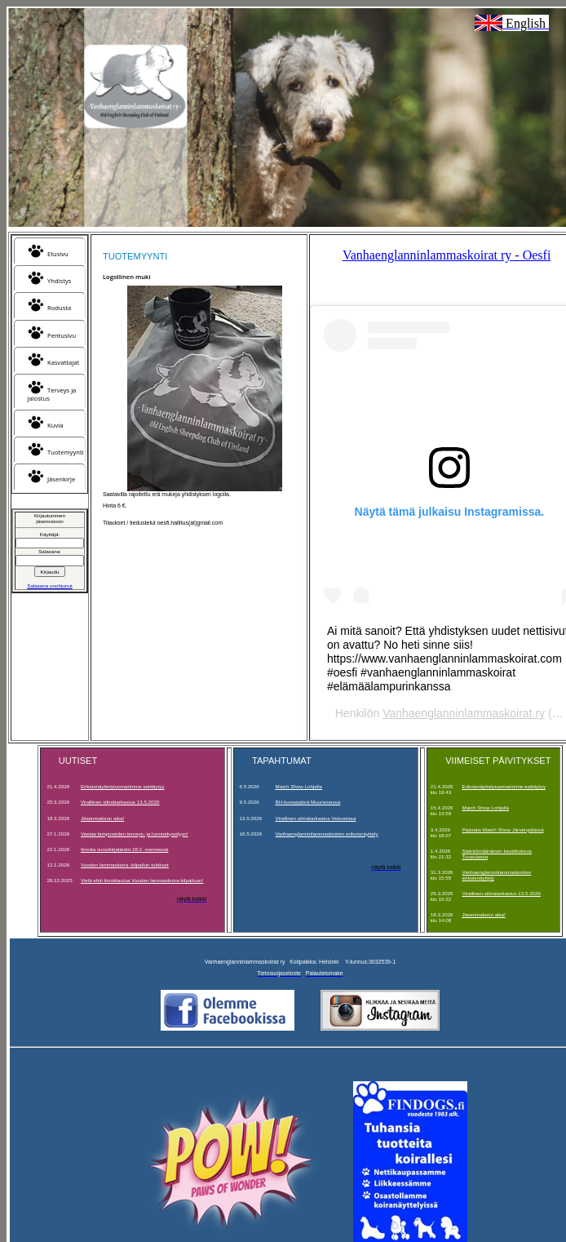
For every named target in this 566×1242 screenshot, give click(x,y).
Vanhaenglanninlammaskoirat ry (463, 713)
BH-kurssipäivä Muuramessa (307, 802)
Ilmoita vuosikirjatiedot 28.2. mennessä (124, 849)
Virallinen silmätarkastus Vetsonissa (315, 818)
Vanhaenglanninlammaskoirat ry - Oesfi (447, 255)
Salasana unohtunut (49, 585)
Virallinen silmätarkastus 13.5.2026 (120, 802)
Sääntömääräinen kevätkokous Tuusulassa (497, 853)
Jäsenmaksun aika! (102, 818)
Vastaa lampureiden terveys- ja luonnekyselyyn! (134, 833)
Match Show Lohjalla (298, 786)
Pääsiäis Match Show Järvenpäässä (502, 829)
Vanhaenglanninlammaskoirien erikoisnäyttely (326, 833)
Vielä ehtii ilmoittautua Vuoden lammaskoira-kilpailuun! (142, 880)
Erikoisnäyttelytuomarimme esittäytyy (123, 786)
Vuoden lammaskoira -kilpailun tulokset (125, 864)
